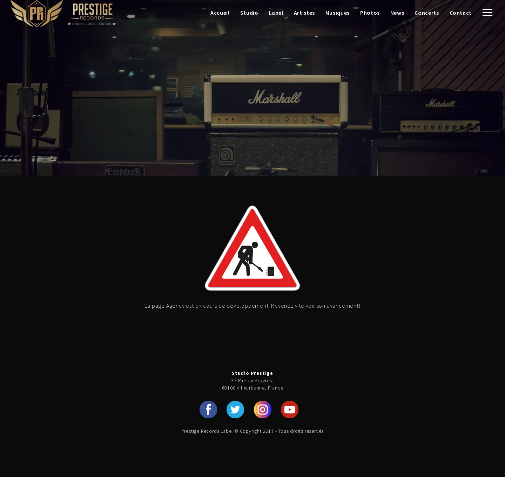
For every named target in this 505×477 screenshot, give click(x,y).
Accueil (219, 12)
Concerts (427, 12)
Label (276, 12)
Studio (249, 12)
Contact (461, 12)
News (397, 12)
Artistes (304, 12)
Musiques (337, 12)
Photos (370, 12)
